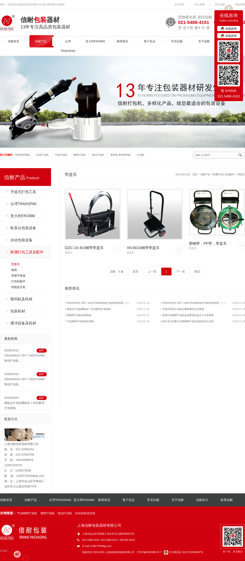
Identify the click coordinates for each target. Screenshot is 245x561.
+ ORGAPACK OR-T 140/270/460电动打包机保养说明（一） (193, 303)
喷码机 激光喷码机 (120, 154)
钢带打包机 (79, 154)
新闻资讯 (122, 41)
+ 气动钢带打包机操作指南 (79, 321)
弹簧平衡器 (18, 275)
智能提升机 (18, 287)
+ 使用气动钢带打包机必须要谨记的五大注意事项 (187, 315)
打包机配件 (18, 281)
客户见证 (149, 41)
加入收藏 (200, 4)
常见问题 (177, 41)
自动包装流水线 (85, 513)
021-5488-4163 (229, 96)
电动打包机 (98, 154)
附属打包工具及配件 (224, 174)
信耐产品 (40, 41)
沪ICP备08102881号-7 (149, 552)
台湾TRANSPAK (68, 46)
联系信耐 (220, 4)
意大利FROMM (95, 41)
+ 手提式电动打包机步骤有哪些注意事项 (182, 309)
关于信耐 (204, 41)
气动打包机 (61, 154)
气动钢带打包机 (27, 513)
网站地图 (240, 4)
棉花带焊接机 (22, 154)
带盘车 (15, 264)
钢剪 (14, 270)
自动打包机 (42, 154)
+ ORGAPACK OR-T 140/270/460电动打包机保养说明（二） (98, 303)
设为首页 (179, 4)
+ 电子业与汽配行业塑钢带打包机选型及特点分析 (187, 321)
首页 (195, 174)
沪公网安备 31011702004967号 (183, 552)
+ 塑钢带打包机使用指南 (78, 315)
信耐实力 (202, 500)
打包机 (140, 154)
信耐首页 (13, 41)
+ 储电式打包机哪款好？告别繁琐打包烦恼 (88, 309)
